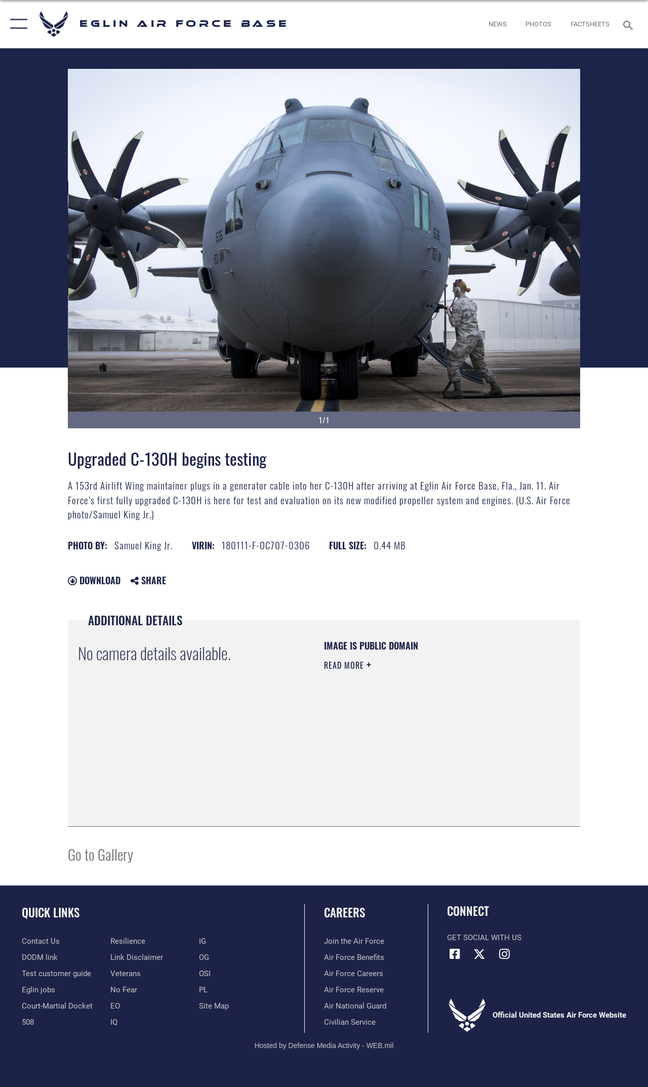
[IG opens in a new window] (202, 941)
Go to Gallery (100, 854)
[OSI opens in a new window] (205, 973)
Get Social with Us (484, 937)
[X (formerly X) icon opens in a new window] (479, 953)
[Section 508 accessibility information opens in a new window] (28, 1022)
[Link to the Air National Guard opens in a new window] (355, 1006)
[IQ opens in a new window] (113, 1022)
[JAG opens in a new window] (57, 1006)
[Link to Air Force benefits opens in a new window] (354, 957)
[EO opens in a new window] (123, 989)
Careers (344, 912)
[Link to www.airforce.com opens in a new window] (354, 941)
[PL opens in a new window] (203, 989)
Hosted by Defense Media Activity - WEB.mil (324, 1045)
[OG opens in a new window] (204, 957)
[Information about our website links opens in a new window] (136, 957)
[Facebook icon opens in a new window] (454, 953)
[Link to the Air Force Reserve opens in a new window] (354, 989)
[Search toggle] (629, 24)
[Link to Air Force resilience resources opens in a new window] (127, 941)
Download (94, 580)
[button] (16, 24)
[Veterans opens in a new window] (125, 973)
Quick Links (50, 912)
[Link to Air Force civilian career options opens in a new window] (350, 1022)
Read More (345, 665)
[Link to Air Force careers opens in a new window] (353, 973)
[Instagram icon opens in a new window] (504, 953)
